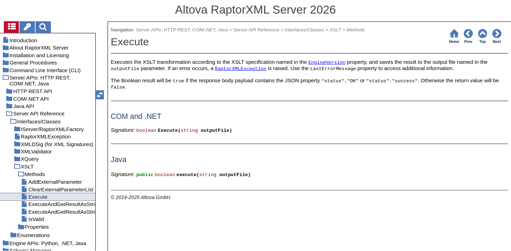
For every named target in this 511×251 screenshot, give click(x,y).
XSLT (335, 29)
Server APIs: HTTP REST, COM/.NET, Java (182, 29)
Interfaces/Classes (304, 29)
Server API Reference (256, 29)
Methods (355, 29)
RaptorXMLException (241, 68)
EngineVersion (327, 62)
